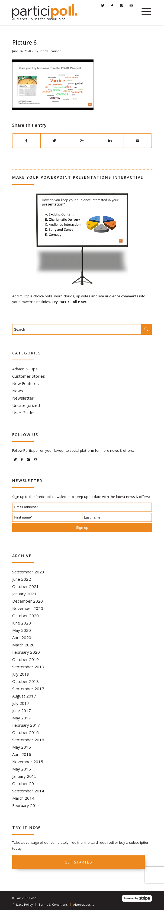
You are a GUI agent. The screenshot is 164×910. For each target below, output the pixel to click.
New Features (25, 383)
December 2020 (27, 601)
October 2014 (25, 783)
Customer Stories (28, 376)
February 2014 (26, 805)
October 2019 (25, 659)
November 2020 (27, 608)
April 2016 (21, 754)
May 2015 (21, 769)
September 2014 (28, 790)
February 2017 (26, 725)
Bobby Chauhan (50, 51)
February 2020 (26, 652)
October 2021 (25, 586)
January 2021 (24, 593)
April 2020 (21, 637)
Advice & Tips (25, 368)
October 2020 (25, 615)
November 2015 (27, 761)
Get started (78, 862)
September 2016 (28, 739)
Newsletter (23, 398)
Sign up (82, 528)
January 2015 (24, 776)
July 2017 (20, 703)
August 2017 (24, 696)
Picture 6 (24, 42)
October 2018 (25, 681)
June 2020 (21, 623)
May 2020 (21, 630)
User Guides (24, 412)
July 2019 (20, 674)
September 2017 (28, 688)
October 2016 (25, 732)
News (17, 390)
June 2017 (21, 710)
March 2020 (23, 644)
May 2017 (21, 717)
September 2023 (28, 571)
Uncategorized (26, 405)
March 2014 (23, 798)
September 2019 (28, 666)
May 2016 (21, 747)
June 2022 (21, 579)
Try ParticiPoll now (69, 301)
